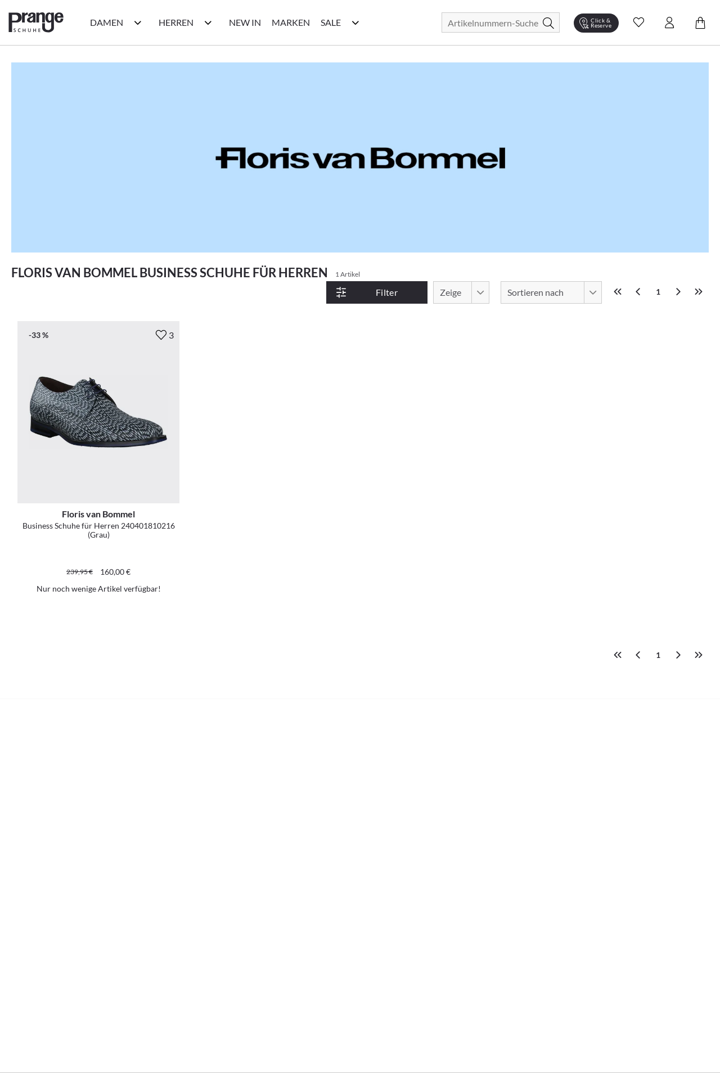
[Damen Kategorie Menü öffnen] (138, 22)
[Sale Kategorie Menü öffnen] (355, 22)
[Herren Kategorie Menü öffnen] (208, 22)
